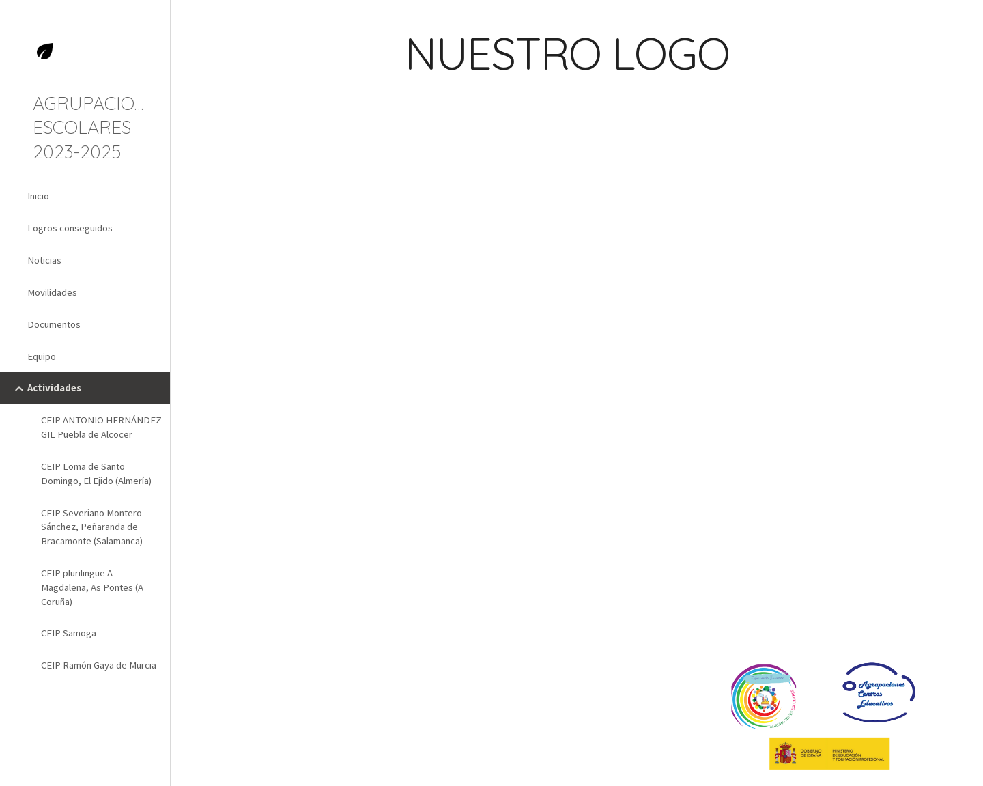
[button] (966, 19)
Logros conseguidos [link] (70, 228)
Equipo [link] (41, 356)
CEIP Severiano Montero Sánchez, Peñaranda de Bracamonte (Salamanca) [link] (92, 527)
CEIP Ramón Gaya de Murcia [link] (98, 665)
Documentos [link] (54, 324)
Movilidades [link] (52, 292)
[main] (639, 59)
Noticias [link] (44, 260)
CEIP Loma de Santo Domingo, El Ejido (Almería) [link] (96, 473)
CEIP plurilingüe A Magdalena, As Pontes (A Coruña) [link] (92, 587)
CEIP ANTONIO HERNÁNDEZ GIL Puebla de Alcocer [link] (101, 427)
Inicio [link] (38, 196)
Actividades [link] (54, 388)
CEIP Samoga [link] (68, 633)
